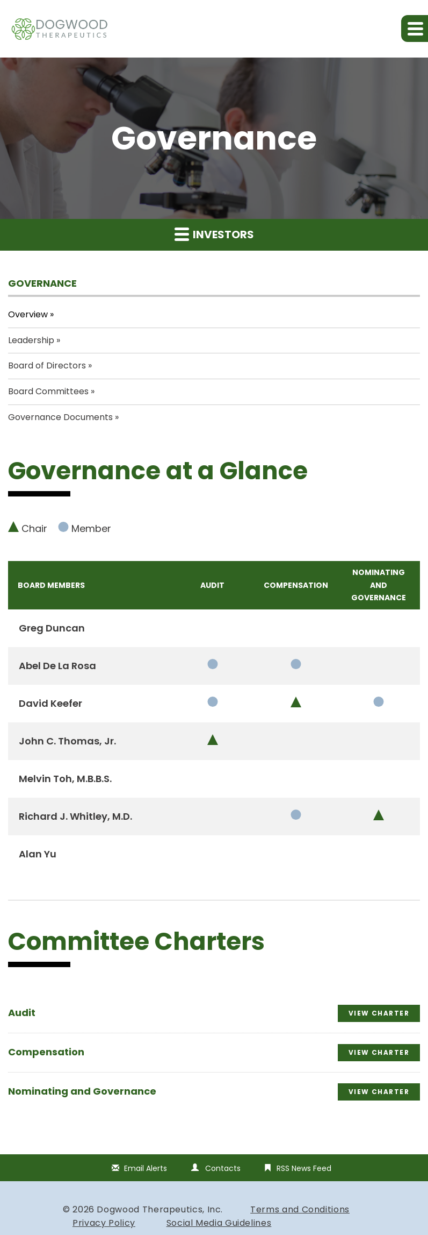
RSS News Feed (304, 1168)
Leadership (31, 340)
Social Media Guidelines (219, 1223)
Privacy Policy (103, 1223)
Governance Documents (60, 417)
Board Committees (48, 391)
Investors (214, 234)
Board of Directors (47, 365)
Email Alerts (145, 1168)
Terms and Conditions (300, 1209)
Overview (28, 314)
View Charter (379, 1013)
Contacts (223, 1168)
